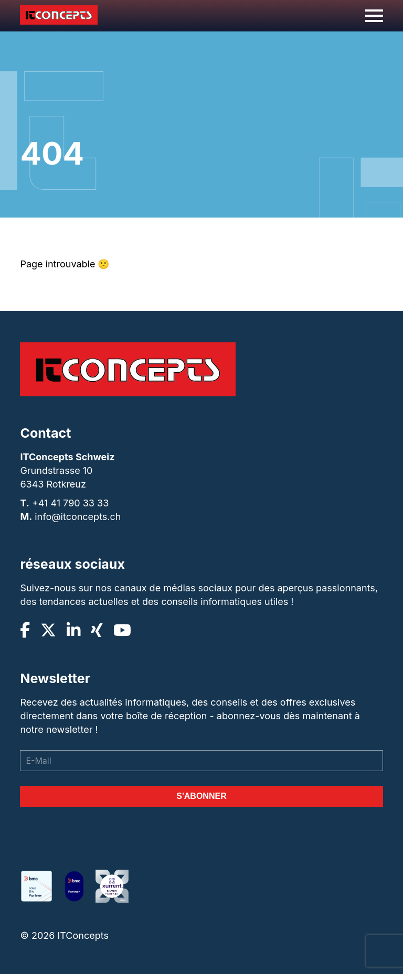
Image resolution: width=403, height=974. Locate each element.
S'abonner (201, 796)
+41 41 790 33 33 (70, 502)
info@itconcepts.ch (78, 516)
